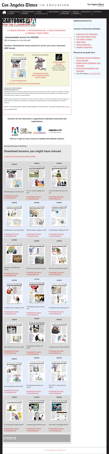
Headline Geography (84, 47)
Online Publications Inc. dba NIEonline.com (56, 450)
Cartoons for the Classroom (87, 34)
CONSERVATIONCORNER (27, 12)
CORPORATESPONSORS (65, 12)
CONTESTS (97, 12)
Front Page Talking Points (86, 37)
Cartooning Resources (36, 30)
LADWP (41, 12)
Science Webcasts (83, 45)
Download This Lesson (11, 196)
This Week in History (84, 39)
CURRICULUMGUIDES (13, 12)
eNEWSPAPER (53, 12)
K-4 (90, 74)
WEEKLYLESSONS (76, 12)
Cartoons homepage (16, 30)
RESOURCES (86, 12)
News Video (81, 42)
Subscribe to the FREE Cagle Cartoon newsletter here (23, 83)
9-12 (98, 74)
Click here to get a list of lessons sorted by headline (19, 156)
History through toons (56, 30)
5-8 (94, 74)
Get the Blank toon (10, 198)
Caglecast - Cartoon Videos (36, 33)
